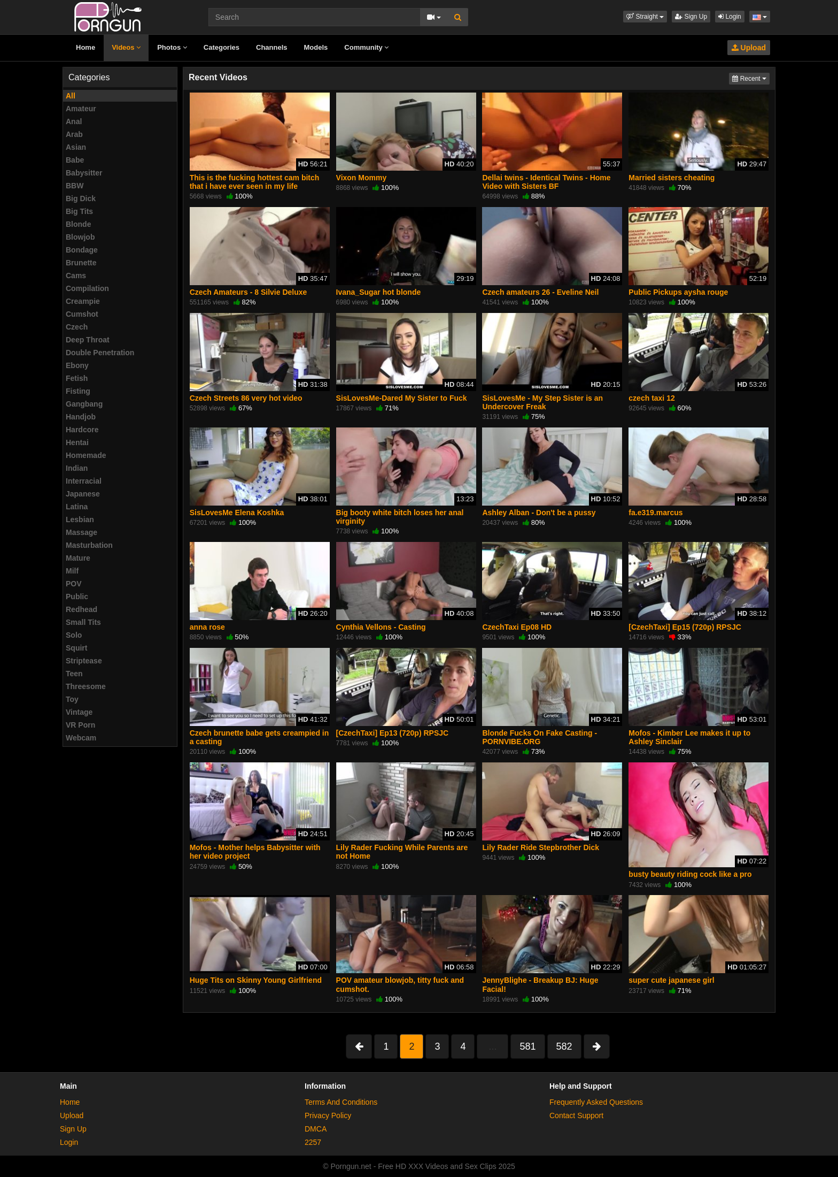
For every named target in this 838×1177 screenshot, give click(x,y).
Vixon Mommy (361, 177)
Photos (172, 47)
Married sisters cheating (672, 177)
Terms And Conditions (341, 1102)
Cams (76, 275)
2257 (313, 1142)
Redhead (81, 609)
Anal (74, 121)
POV (74, 583)
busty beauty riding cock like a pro (690, 874)
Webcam (81, 737)
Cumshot (82, 314)
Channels (272, 47)
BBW (74, 185)
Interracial (84, 481)
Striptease (84, 660)
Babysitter (84, 173)
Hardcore (82, 429)
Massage (81, 532)
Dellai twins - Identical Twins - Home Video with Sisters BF (546, 181)
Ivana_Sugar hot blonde (378, 292)
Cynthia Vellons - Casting (381, 627)
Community (366, 47)
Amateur (81, 108)
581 (527, 1046)
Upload (749, 47)
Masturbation (89, 545)
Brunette (81, 262)
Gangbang (84, 404)
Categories (221, 47)
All (70, 95)
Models (316, 47)
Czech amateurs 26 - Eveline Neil (540, 292)
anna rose (207, 627)
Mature (78, 558)
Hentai (77, 442)
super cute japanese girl (671, 980)
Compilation (87, 288)
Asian (76, 147)
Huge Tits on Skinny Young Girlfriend (256, 980)
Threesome (86, 686)
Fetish (77, 378)
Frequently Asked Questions (596, 1102)
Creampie (83, 301)
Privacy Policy (328, 1115)
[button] (645, 16)
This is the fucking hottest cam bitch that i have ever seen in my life (255, 181)
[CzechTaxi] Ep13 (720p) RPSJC (392, 733)
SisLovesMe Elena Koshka (237, 512)
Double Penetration (100, 352)
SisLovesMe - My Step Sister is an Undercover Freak (542, 402)
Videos (126, 47)
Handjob (81, 416)
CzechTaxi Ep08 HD (517, 627)
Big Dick (81, 198)
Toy (72, 699)
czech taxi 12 (651, 398)
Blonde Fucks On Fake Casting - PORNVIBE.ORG (539, 737)
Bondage (82, 250)
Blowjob (80, 237)
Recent (751, 77)
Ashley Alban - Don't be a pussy (538, 512)
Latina (77, 506)
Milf (72, 571)
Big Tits (79, 211)
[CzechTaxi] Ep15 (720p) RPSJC (685, 627)
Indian (77, 468)
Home (85, 47)
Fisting (78, 391)
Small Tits (83, 622)
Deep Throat (88, 339)
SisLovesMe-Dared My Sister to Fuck (401, 398)
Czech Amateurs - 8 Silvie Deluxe (248, 292)
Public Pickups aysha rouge (678, 292)
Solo (74, 635)
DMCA (316, 1129)
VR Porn (80, 725)
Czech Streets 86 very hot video (246, 398)
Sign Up (691, 16)
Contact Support (576, 1115)
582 (564, 1046)
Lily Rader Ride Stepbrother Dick (540, 847)
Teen (74, 673)
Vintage (79, 712)
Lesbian (80, 519)
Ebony (77, 365)
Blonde (78, 224)
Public (77, 596)
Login (729, 16)
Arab (74, 134)
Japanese (83, 494)
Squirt (76, 648)
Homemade (86, 455)
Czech (77, 327)
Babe (75, 160)
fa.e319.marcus (655, 512)
